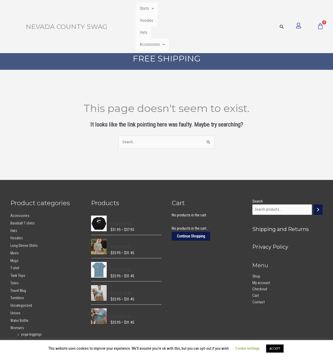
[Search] (318, 174)
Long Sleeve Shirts (24, 210)
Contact (258, 267)
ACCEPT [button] (274, 348)
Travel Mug (18, 255)
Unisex (15, 277)
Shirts (151, 8)
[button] (151, 9)
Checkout (259, 254)
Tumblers (17, 262)
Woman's (17, 292)
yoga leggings (31, 299)
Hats (209, 8)
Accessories (242, 8)
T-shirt (15, 232)
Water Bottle (19, 285)
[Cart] (320, 8)
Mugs (14, 225)
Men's (14, 217)
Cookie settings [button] (247, 348)
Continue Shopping (191, 200)
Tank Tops (17, 240)
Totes (14, 247)
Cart (255, 260)
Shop (256, 241)
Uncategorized (21, 270)
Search (257, 165)
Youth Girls (18, 306)
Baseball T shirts (22, 187)
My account (261, 247)
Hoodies (182, 8)
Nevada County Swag (66, 8)
